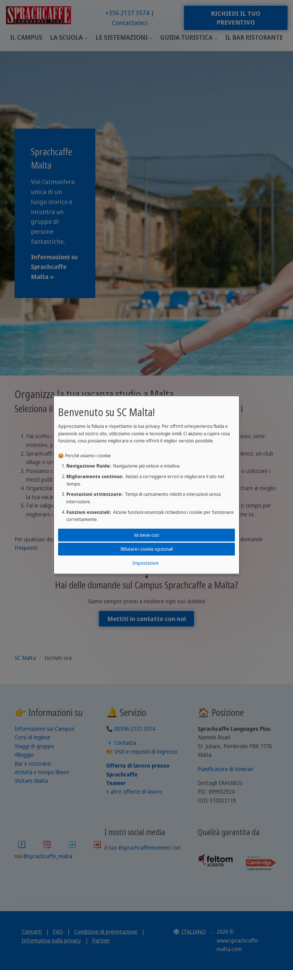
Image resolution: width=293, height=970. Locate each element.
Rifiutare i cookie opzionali (146, 549)
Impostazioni (145, 563)
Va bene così (146, 535)
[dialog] (146, 485)
